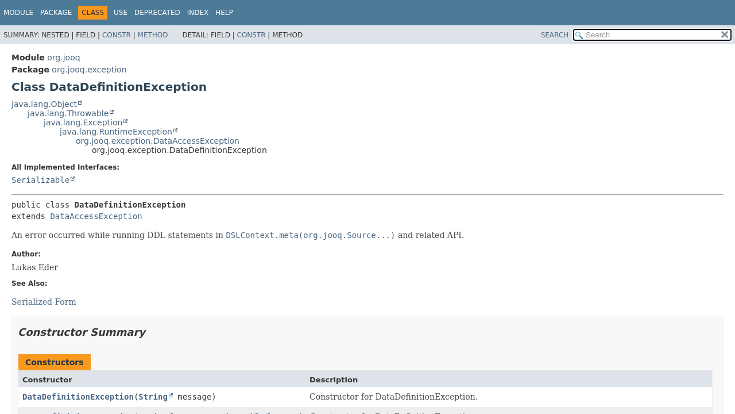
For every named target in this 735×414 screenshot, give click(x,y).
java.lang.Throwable (68, 113)
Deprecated (157, 13)
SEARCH (555, 35)
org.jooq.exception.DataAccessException (157, 140)
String (153, 396)
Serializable (40, 180)
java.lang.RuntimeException (116, 131)
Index (198, 13)
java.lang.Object (44, 104)
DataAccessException (96, 216)
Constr (116, 35)
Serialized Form (43, 301)
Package (56, 13)
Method (153, 35)
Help (224, 13)
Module (18, 13)
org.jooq (63, 57)
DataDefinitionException (78, 396)
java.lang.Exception (83, 122)
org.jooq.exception (89, 69)
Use (120, 13)
